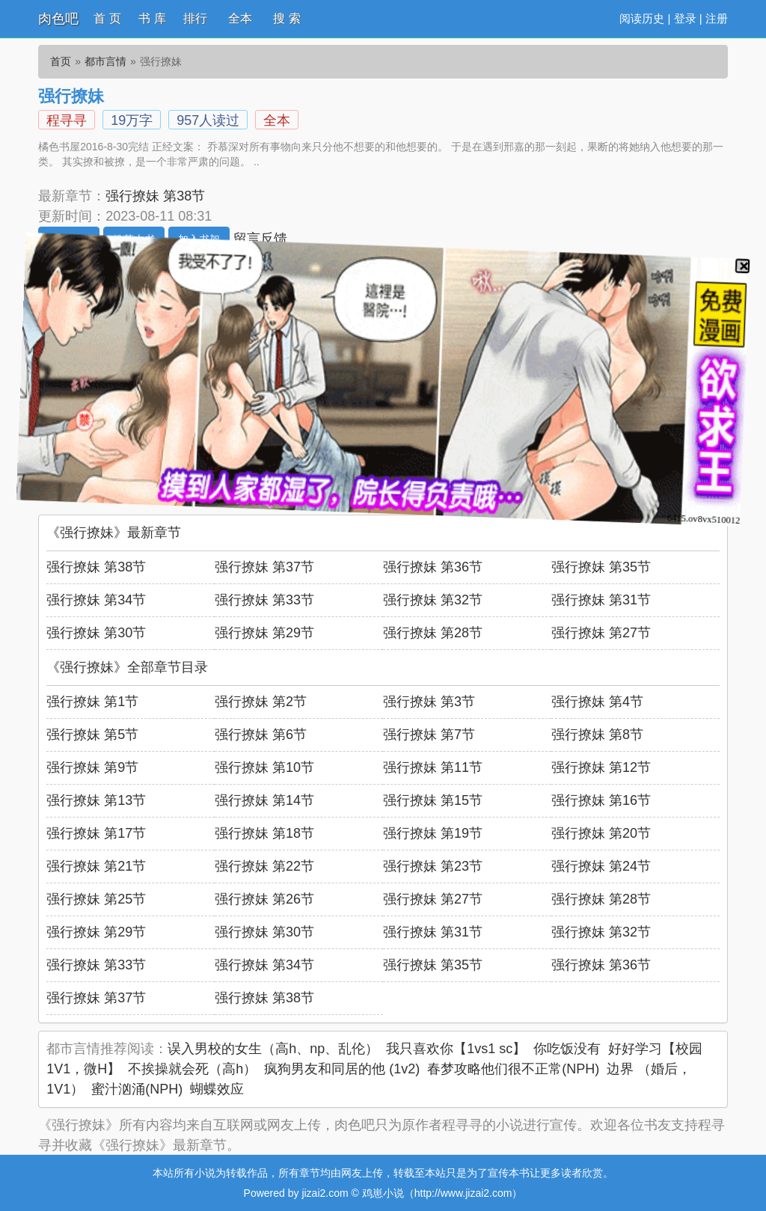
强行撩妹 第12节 (601, 767)
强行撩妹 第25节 (96, 899)
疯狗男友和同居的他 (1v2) (342, 1068)
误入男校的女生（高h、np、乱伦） (273, 1048)
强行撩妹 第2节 (261, 701)
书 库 (151, 18)
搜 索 (286, 18)
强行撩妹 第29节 (264, 632)
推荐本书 (134, 239)
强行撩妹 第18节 (264, 833)
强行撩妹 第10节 (264, 767)
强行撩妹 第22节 (264, 866)
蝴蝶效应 (217, 1089)
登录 (685, 18)
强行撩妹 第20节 (601, 833)
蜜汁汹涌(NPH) (137, 1089)
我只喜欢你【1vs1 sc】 (456, 1048)
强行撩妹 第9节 (92, 767)
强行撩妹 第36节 (432, 566)
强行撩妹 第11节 (432, 767)
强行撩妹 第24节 (601, 866)
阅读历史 (641, 18)
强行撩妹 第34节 (96, 599)
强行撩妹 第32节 (432, 599)
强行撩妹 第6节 (261, 734)
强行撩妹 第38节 (155, 195)
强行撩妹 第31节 (601, 599)
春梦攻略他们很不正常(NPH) (513, 1068)
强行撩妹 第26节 (264, 899)
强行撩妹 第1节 (92, 701)
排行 (195, 18)
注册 (716, 18)
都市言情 (105, 61)
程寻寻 (66, 120)
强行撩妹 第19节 (432, 833)
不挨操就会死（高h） (192, 1068)
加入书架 (199, 239)
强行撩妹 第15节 (432, 800)
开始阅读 (69, 239)
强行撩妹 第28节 (432, 632)
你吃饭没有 (567, 1048)
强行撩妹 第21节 (96, 866)
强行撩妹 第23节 (432, 866)
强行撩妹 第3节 (429, 701)
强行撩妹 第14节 (264, 800)
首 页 (107, 18)
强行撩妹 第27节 (601, 632)
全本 (240, 18)
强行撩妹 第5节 (92, 734)
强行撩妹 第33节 (264, 599)
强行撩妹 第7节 (429, 734)
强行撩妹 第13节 (96, 800)
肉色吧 (58, 18)
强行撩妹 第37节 (264, 566)
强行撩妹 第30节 (96, 632)
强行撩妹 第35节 (601, 566)
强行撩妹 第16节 (601, 800)
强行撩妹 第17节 (96, 833)
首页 (60, 61)
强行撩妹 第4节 (597, 701)
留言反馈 (260, 238)
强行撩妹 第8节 (597, 734)
